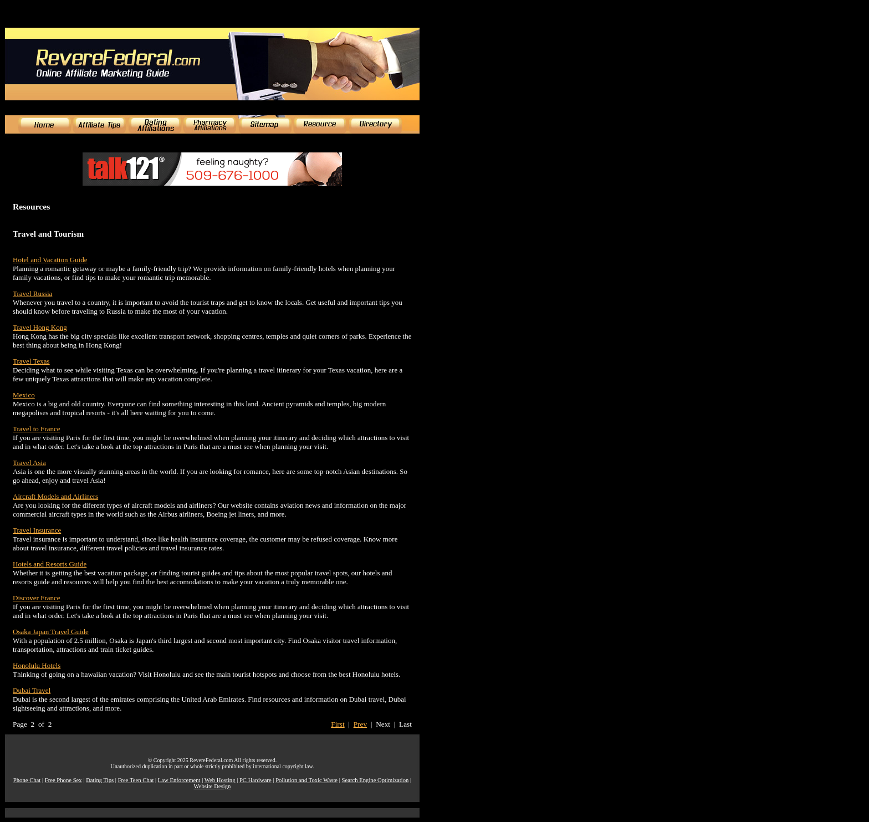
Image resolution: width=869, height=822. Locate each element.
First (337, 724)
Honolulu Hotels (36, 665)
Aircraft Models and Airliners (55, 496)
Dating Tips (100, 780)
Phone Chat (26, 780)
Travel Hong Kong (40, 327)
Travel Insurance (37, 530)
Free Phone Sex (63, 780)
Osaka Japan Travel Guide (51, 631)
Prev (360, 724)
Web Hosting (220, 780)
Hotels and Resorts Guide (49, 564)
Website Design (212, 786)
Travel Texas (31, 361)
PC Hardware (255, 780)
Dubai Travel (31, 690)
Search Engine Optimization (375, 780)
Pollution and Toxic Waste (306, 780)
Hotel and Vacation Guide (50, 260)
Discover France (36, 598)
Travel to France (36, 429)
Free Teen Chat (136, 780)
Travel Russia (32, 293)
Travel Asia (29, 462)
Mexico (24, 395)
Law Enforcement (179, 780)
